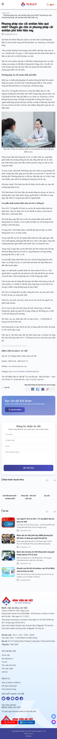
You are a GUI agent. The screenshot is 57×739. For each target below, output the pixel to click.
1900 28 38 (9, 722)
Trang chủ (6, 13)
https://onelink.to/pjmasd (35, 379)
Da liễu (47, 496)
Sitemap (28, 736)
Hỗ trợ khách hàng (9, 689)
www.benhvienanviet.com (17, 366)
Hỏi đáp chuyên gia (9, 686)
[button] (47, 480)
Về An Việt (6, 655)
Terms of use (28, 733)
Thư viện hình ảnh (9, 665)
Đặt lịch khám (14, 410)
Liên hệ (4, 672)
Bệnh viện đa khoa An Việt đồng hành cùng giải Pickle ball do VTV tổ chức (35, 553)
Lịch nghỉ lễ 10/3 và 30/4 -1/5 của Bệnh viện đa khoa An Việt (35, 520)
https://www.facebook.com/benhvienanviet (24, 371)
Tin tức (4, 662)
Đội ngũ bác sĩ (7, 659)
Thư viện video (7, 669)
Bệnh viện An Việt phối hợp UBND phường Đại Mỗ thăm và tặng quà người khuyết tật (35, 536)
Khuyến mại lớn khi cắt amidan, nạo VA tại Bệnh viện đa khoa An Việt (36, 569)
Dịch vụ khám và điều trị (11, 683)
